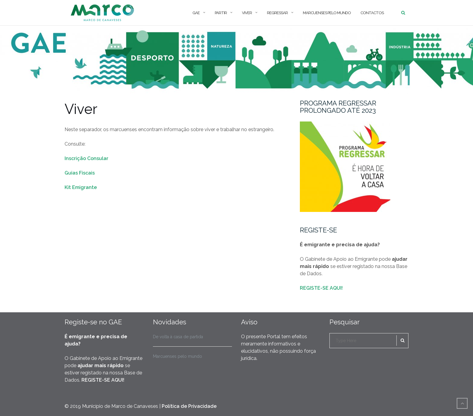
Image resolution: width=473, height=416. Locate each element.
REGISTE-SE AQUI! (321, 288)
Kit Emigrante (81, 187)
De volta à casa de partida (178, 336)
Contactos (372, 13)
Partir (221, 13)
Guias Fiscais (80, 173)
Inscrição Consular (86, 158)
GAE (196, 13)
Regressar (277, 13)
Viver (247, 13)
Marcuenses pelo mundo (327, 13)
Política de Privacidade (189, 406)
